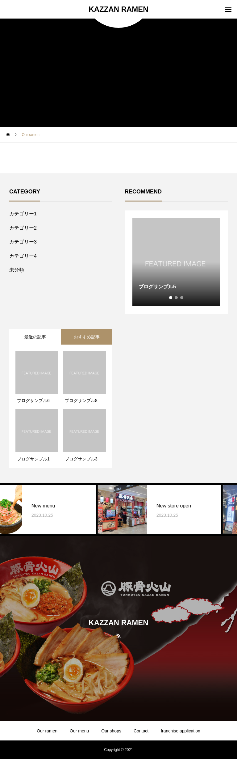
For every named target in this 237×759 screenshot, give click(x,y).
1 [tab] (171, 297)
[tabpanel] (176, 262)
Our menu (79, 730)
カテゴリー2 (23, 228)
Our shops (111, 730)
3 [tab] (182, 297)
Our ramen (47, 730)
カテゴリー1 (23, 213)
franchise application (180, 730)
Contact (141, 730)
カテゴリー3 (23, 241)
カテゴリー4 (23, 256)
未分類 (16, 270)
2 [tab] (176, 297)
